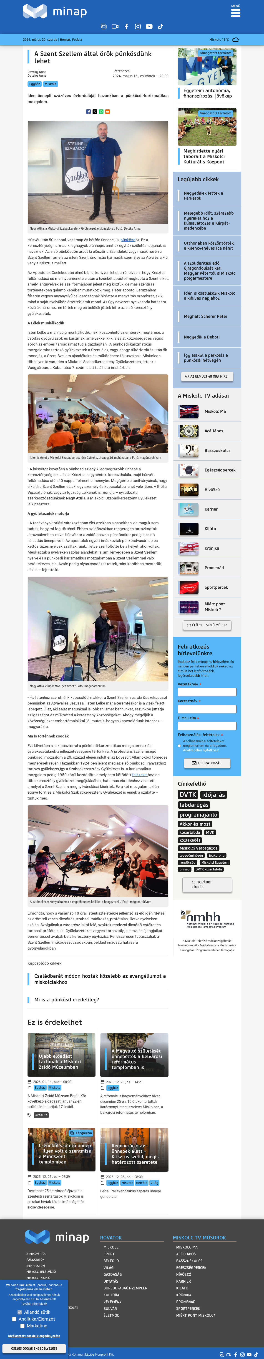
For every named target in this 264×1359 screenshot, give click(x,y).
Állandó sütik (37, 1312)
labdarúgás (194, 805)
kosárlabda (190, 832)
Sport (109, 1254)
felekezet (140, 774)
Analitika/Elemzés (37, 1319)
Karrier (183, 1281)
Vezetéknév (188, 684)
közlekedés (190, 840)
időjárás (213, 794)
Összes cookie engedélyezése (34, 1348)
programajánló (198, 815)
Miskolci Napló (38, 1277)
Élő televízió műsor (209, 625)
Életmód (111, 1315)
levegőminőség (191, 855)
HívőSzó (183, 1274)
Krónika (183, 1295)
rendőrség (188, 862)
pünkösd (128, 240)
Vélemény (112, 1302)
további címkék (201, 884)
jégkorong (217, 855)
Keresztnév (187, 701)
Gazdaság (112, 1274)
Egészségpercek (191, 1268)
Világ (154, 1183)
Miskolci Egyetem (215, 862)
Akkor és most (195, 824)
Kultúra (111, 1295)
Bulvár (110, 1308)
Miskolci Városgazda (199, 848)
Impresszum (35, 1265)
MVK (210, 832)
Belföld (141, 1183)
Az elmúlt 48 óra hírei (209, 376)
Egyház (34, 84)
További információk (34, 1303)
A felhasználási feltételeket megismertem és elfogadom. (205, 745)
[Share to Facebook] (88, 111)
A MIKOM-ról (36, 1253)
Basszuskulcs (189, 1261)
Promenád (186, 1302)
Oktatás (110, 1281)
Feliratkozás (209, 763)
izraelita (41, 1115)
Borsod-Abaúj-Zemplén (125, 1288)
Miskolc (50, 84)
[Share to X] (95, 111)
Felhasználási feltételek (199, 735)
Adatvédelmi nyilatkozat (201, 750)
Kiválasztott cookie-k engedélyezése (34, 1336)
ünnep (185, 869)
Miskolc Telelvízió (40, 1271)
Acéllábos (186, 1254)
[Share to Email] (107, 111)
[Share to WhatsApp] (101, 111)
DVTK (188, 794)
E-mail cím (187, 718)
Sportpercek (188, 1308)
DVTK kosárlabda (209, 869)
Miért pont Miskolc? (195, 1315)
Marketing (37, 1326)
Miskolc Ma (187, 1247)
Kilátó (182, 1288)
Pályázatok (35, 1259)
